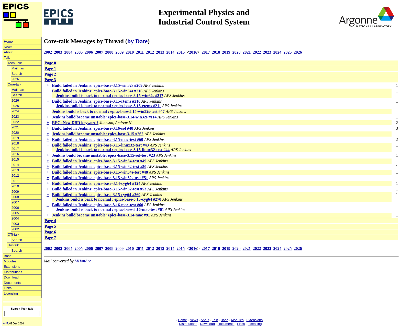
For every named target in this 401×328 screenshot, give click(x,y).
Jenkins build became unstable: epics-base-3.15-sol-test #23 (103, 155)
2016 (15, 154)
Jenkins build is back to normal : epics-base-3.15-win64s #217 (109, 95)
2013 (15, 170)
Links (8, 288)
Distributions (13, 272)
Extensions (12, 267)
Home (8, 41)
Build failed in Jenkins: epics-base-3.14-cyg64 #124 (96, 183)
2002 (15, 229)
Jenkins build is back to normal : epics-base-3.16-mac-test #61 (110, 209)
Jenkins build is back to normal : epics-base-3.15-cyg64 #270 (108, 199)
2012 (15, 175)
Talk (7, 57)
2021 (15, 127)
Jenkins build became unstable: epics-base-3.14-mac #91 (101, 215)
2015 (15, 159)
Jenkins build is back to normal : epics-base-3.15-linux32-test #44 (113, 150)
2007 (15, 202)
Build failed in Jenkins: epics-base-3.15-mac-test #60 (97, 139)
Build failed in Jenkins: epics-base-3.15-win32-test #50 (99, 166)
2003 (15, 224)
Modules (10, 261)
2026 (15, 79)
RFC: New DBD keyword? (75, 122)
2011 (15, 181)
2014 (15, 165)
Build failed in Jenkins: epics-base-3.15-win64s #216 (97, 91)
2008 (15, 197)
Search (17, 74)
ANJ (5, 323)
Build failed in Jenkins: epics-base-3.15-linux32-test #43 (100, 145)
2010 (15, 186)
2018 (15, 143)
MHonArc (83, 261)
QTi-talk (13, 234)
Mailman (18, 68)
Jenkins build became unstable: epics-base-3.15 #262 (97, 134)
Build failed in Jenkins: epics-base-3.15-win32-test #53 (99, 189)
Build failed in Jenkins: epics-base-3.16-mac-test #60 (97, 205)
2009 (15, 191)
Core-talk (14, 84)
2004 (15, 218)
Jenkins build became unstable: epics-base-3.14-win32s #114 (104, 117)
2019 (15, 138)
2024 (15, 111)
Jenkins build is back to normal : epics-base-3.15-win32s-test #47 (108, 111)
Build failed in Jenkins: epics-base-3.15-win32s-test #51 (100, 178)
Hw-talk (13, 245)
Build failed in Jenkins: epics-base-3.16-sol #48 (92, 128)
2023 (15, 116)
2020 (15, 133)
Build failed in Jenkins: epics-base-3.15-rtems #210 (96, 101)
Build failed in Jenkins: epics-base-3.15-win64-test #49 (99, 161)
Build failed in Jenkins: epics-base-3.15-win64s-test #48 (100, 172)
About (8, 52)
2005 (15, 213)
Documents (12, 283)
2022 (15, 122)
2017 (15, 149)
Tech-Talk (15, 63)
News (8, 47)
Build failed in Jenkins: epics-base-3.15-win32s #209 (97, 85)
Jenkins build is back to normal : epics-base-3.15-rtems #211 (108, 106)
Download (11, 277)
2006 (15, 208)
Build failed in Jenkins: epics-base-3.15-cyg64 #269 (96, 194)
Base (8, 256)
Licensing (11, 293)
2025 (15, 106)
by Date (137, 41)
